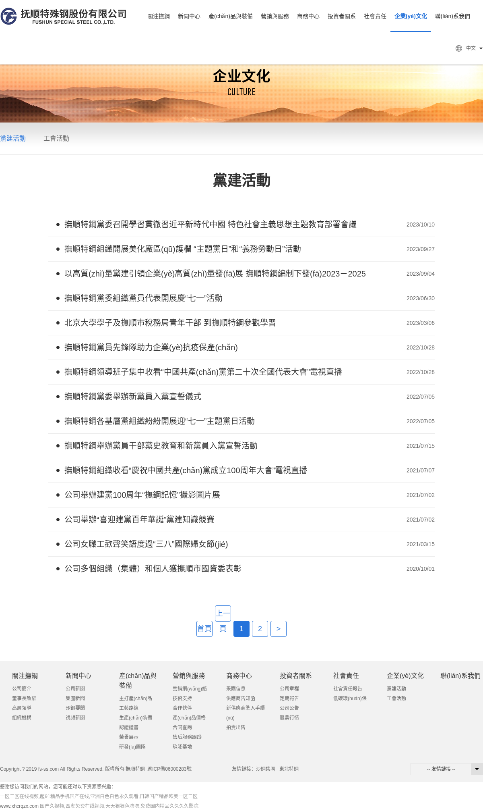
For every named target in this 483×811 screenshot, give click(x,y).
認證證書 (128, 727)
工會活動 (56, 138)
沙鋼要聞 (75, 708)
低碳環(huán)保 (350, 698)
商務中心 (308, 16)
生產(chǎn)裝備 (135, 718)
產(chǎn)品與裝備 (230, 16)
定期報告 (289, 698)
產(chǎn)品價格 (189, 718)
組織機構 (21, 718)
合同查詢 (182, 727)
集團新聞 (75, 698)
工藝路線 (128, 708)
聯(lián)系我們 (452, 16)
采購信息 (236, 689)
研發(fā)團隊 (132, 747)
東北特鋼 (289, 769)
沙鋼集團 (265, 769)
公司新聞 (75, 689)
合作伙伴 (182, 708)
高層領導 (21, 708)
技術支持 (182, 698)
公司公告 (289, 708)
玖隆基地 (182, 747)
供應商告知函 (240, 698)
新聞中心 (189, 16)
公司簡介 (21, 689)
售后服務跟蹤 (187, 737)
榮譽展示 (128, 737)
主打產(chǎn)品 (135, 698)
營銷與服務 (275, 16)
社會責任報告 (347, 689)
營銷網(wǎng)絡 (190, 689)
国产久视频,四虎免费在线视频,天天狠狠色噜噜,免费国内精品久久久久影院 (119, 806)
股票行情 (289, 718)
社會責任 (375, 16)
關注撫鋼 (158, 16)
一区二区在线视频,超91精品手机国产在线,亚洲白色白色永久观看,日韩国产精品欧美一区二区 (99, 796)
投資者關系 (342, 16)
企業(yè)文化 (410, 16)
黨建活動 (13, 138)
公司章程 (289, 689)
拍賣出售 (236, 727)
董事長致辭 (24, 698)
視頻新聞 (75, 718)
